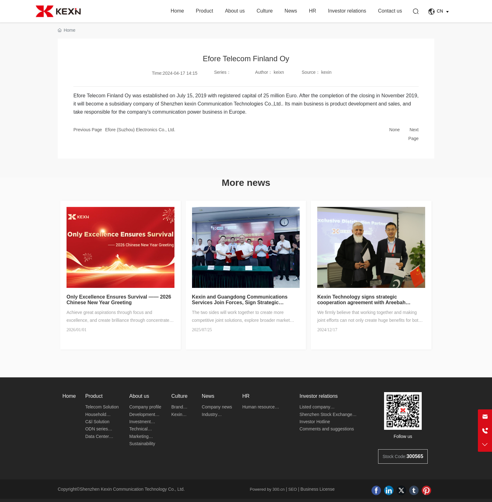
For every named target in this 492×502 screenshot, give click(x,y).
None (394, 129)
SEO (292, 489)
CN (439, 11)
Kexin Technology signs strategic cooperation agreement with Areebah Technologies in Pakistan (361, 302)
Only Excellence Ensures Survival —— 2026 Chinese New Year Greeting (119, 299)
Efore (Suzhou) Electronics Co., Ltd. (140, 129)
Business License (318, 489)
